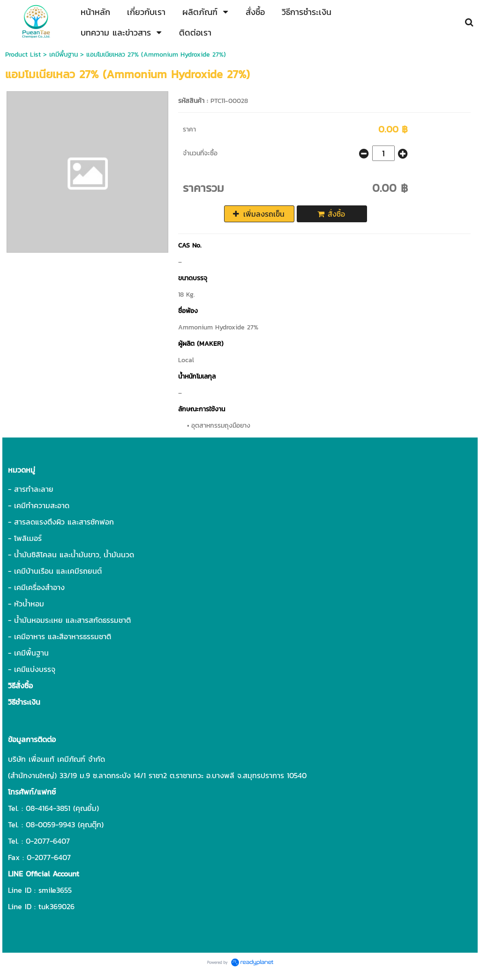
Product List (23, 54)
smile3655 (55, 890)
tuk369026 (56, 906)
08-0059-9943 (50, 824)
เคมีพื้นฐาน (63, 54)
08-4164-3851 (48, 808)
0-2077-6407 (48, 840)
